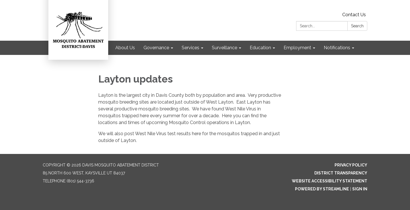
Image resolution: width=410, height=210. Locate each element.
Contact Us (354, 14)
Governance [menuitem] (156, 47)
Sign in (359, 189)
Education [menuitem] (260, 47)
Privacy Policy (351, 165)
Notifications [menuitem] (337, 47)
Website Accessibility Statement (329, 181)
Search (357, 26)
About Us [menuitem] (125, 47)
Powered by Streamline (322, 189)
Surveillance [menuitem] (224, 47)
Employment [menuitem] (297, 47)
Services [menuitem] (190, 47)
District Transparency (340, 173)
